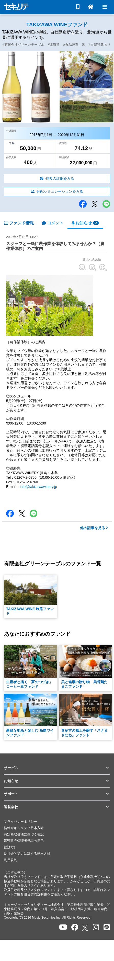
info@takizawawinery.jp (38, 487)
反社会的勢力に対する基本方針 (27, 853)
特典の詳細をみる (57, 178)
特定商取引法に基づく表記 (24, 834)
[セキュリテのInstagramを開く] (96, 927)
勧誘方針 (10, 847)
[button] (57, 768)
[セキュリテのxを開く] (85, 928)
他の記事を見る (94, 528)
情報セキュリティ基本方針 (24, 828)
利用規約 (10, 860)
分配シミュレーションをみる (57, 191)
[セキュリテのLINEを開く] (107, 927)
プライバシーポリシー (20, 821)
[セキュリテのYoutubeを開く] (63, 927)
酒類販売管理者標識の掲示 (24, 841)
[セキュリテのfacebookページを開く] (74, 927)
